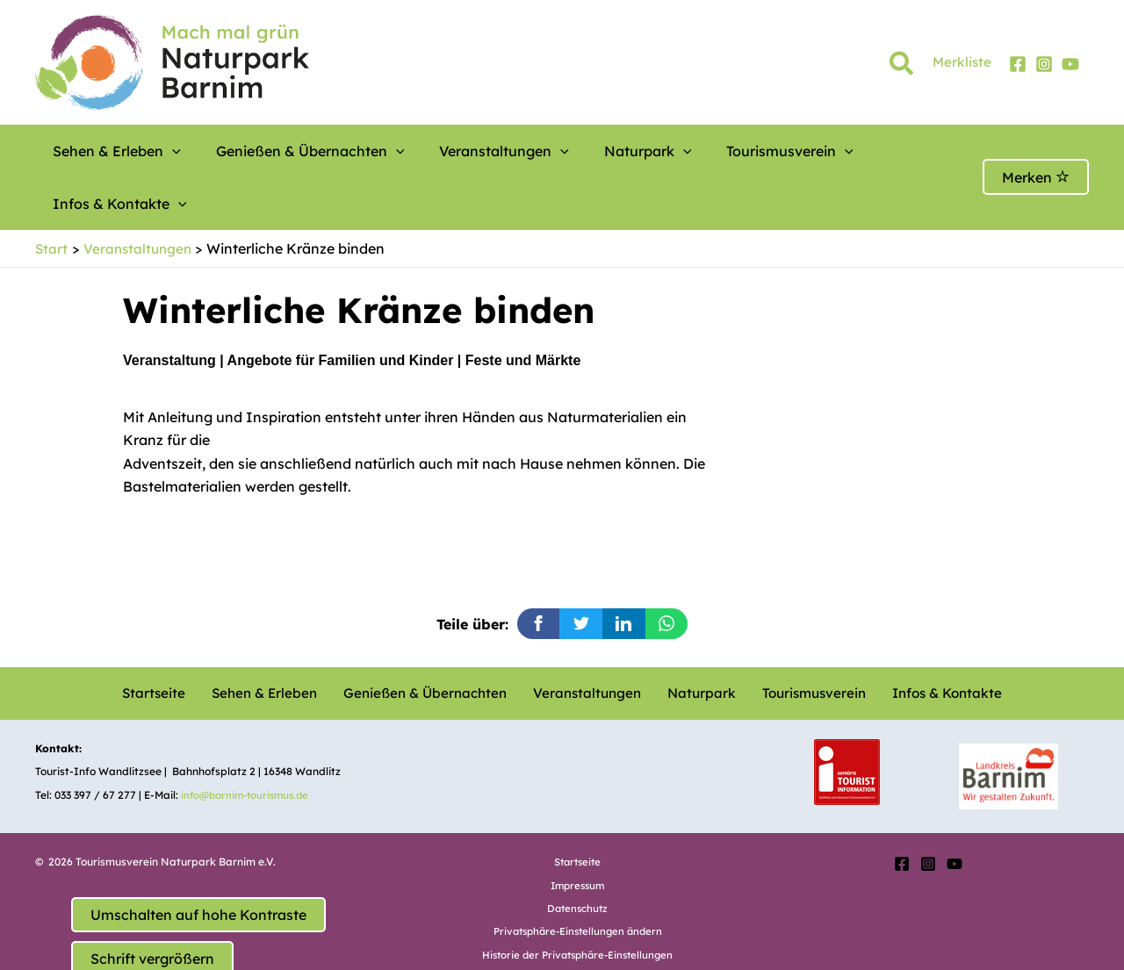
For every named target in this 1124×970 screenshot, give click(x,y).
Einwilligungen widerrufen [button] (578, 924)
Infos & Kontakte (837, 151)
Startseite (174, 641)
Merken (1036, 151)
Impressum (577, 832)
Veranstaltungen (451, 151)
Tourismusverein (693, 151)
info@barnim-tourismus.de (249, 742)
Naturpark (573, 151)
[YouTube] (1070, 64)
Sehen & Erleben (108, 151)
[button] (902, 66)
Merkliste (962, 62)
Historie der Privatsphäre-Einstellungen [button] (578, 902)
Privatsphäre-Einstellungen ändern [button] (577, 878)
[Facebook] (1018, 64)
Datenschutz (577, 855)
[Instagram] (1044, 64)
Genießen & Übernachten (279, 151)
